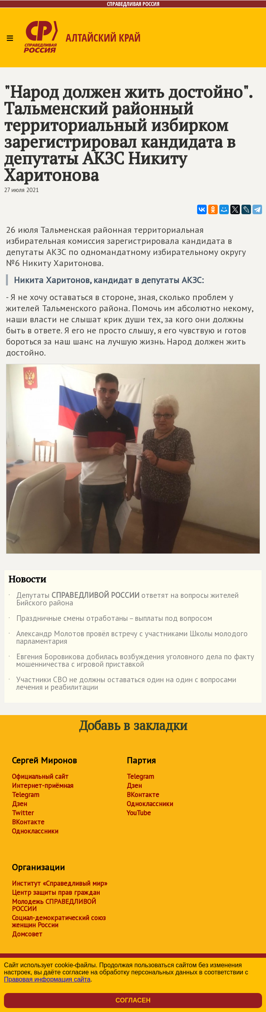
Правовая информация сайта (47, 979)
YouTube (139, 812)
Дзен (19, 803)
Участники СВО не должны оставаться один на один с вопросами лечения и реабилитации (122, 684)
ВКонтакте (28, 822)
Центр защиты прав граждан (56, 892)
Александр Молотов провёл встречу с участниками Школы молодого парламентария (128, 638)
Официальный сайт (40, 776)
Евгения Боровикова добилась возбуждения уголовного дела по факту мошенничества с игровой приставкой (131, 661)
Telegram (25, 794)
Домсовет (27, 934)
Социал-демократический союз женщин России (59, 921)
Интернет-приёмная (42, 785)
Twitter (23, 812)
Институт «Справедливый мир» (59, 883)
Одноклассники (35, 831)
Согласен (133, 1000)
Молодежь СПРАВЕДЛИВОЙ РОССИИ (54, 905)
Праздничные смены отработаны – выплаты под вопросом (110, 619)
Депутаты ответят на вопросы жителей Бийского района (123, 599)
